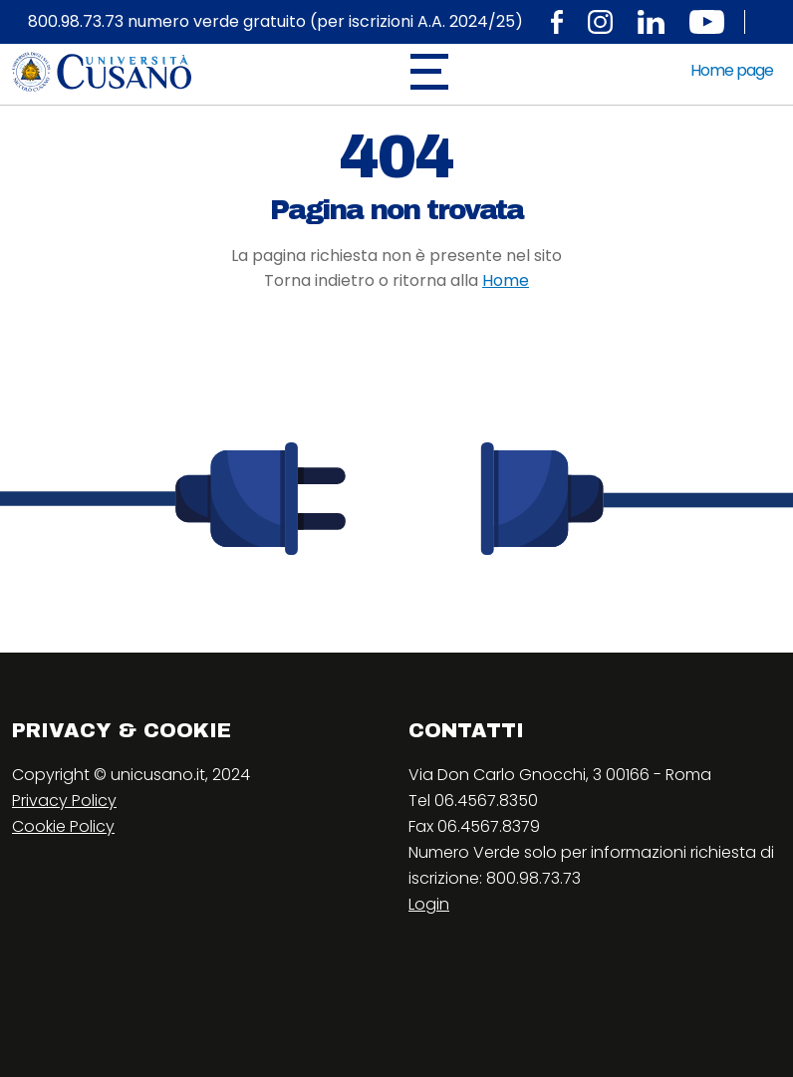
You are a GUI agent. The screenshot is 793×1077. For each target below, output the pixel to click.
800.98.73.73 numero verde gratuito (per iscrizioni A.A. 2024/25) (275, 22)
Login (428, 904)
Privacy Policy (64, 800)
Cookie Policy (63, 826)
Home (505, 280)
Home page (731, 70)
